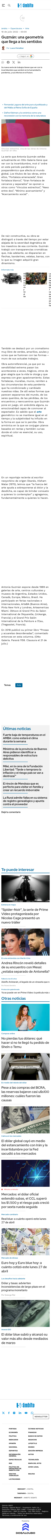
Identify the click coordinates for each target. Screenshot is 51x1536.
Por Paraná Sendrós (8, 985)
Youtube (26, 1413)
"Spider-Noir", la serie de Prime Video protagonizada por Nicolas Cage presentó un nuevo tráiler (24, 916)
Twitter (3, 1413)
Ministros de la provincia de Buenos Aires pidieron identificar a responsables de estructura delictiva (25, 753)
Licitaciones (14, 1479)
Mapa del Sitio (34, 1463)
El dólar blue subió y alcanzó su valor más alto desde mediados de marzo (24, 1338)
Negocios (32, 1440)
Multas (31, 1474)
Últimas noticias (36, 1429)
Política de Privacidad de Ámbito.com (15, 1468)
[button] (2, 62)
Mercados (13, 1440)
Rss (10, 1463)
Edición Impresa (35, 1451)
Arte (27, 28)
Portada (12, 1429)
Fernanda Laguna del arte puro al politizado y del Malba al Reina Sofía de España (25, 106)
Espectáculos (16, 28)
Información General (15, 1455)
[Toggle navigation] (3, 5)
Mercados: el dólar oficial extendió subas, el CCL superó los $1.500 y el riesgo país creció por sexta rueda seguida (25, 1200)
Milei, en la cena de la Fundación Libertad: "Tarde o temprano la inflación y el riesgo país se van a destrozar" (23, 771)
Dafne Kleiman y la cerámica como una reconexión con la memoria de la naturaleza (25, 114)
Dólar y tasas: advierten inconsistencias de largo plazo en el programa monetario (23, 1286)
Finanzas (32, 1432)
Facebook (9, 1413)
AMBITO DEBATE (25, 1498)
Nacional (13, 1447)
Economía (13, 1432)
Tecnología (33, 1460)
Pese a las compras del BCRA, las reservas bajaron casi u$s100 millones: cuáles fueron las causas (25, 1093)
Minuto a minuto (11, 1189)
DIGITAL (26, 1489)
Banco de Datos (35, 1436)
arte (39, 411)
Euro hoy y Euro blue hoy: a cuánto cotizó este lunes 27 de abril (24, 1267)
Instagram (14, 1413)
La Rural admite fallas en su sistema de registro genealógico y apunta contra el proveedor (25, 801)
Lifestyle (32, 1443)
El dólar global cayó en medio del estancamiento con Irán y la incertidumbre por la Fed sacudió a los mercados (24, 1147)
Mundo (31, 1447)
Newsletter (41, 1416)
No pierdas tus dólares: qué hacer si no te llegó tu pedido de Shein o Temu (25, 1042)
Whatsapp (32, 1413)
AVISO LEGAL (33, 1467)
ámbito (4, 28)
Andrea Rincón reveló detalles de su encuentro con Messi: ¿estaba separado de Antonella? (25, 967)
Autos (31, 1454)
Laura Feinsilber (17, 48)
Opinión (12, 1443)
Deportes (13, 1451)
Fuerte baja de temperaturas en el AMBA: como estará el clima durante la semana (24, 738)
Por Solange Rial (8, 1295)
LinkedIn (20, 1413)
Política (12, 1436)
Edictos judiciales (13, 1474)
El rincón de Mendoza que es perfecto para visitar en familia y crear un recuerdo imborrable (23, 787)
